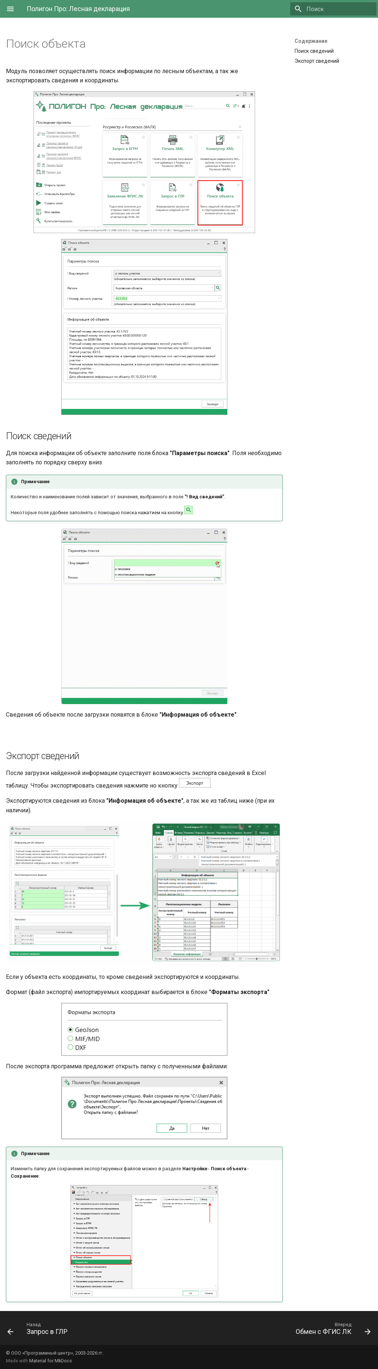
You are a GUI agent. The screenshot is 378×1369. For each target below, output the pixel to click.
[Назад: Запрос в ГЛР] (39, 1330)
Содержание (311, 41)
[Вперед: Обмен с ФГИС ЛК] (331, 1330)
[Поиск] (333, 9)
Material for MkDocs (50, 1360)
